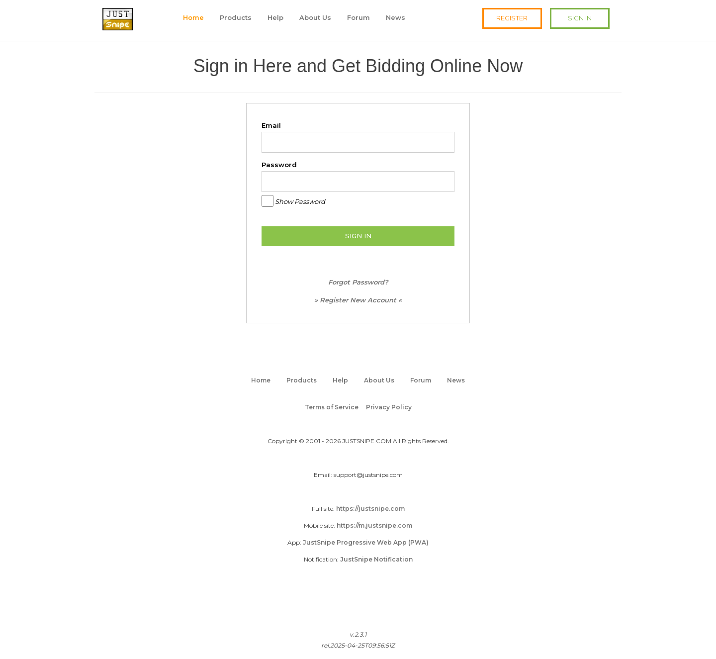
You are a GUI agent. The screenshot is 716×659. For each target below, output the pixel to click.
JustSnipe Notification (376, 559)
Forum (358, 17)
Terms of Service (331, 407)
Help (275, 17)
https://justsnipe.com (370, 508)
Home (193, 17)
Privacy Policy (389, 407)
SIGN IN (580, 18)
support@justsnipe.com (368, 474)
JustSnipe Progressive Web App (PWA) (366, 542)
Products (236, 17)
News (395, 17)
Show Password (300, 201)
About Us (315, 17)
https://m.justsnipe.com (374, 525)
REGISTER (512, 18)
